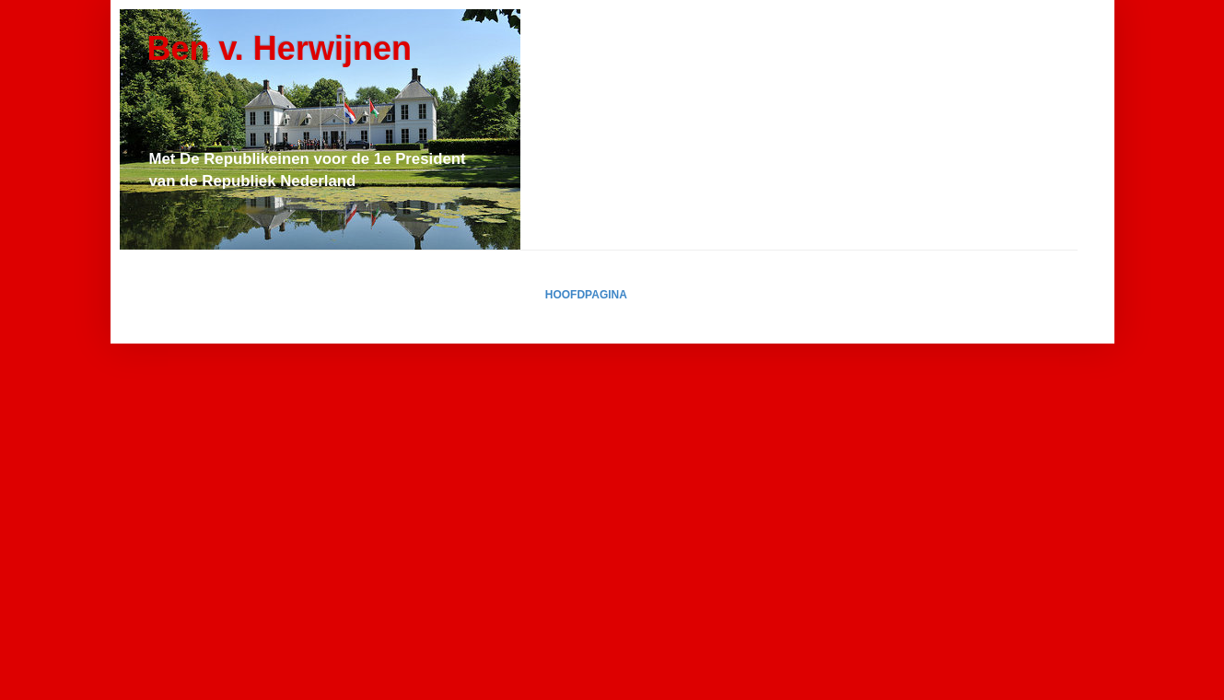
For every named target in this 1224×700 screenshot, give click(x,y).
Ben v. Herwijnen (279, 48)
